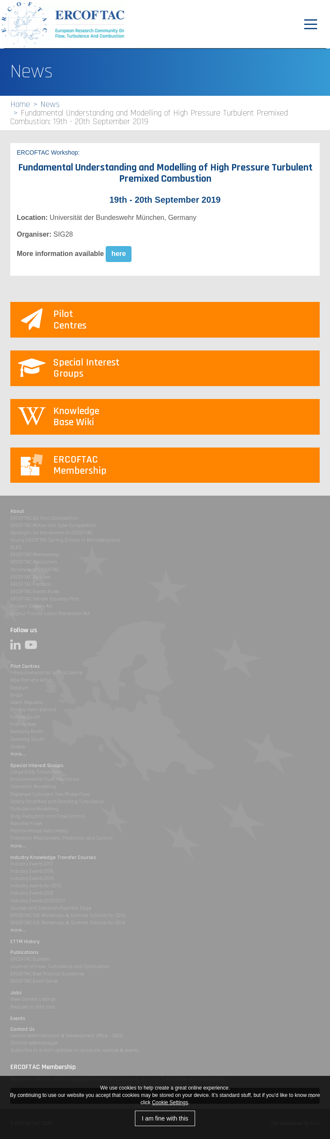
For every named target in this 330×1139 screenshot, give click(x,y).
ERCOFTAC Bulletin (30, 959)
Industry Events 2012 (31, 893)
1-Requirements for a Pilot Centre (46, 673)
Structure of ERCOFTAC (34, 569)
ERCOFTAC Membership (34, 554)
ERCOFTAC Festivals (30, 584)
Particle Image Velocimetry (39, 831)
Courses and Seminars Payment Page (50, 908)
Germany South (27, 739)
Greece (17, 746)
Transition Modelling (33, 786)
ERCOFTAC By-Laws (30, 577)
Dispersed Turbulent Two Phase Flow (49, 794)
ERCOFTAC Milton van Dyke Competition (53, 525)
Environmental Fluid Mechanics (44, 779)
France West (23, 724)
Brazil (16, 695)
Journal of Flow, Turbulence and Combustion (60, 966)
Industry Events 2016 (32, 871)
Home (20, 104)
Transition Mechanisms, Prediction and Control (61, 838)
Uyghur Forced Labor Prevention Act (50, 613)
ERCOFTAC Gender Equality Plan (44, 599)
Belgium (19, 688)
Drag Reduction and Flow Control (47, 816)
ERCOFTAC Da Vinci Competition (44, 518)
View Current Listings (32, 999)
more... (18, 754)
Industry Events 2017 (31, 864)
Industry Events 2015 (32, 878)
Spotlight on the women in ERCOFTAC (51, 533)
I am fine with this (165, 1118)
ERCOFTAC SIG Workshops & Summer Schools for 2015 (67, 915)
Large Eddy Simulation (35, 772)
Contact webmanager (34, 1043)
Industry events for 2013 (35, 886)
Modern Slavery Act (31, 606)
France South (25, 717)
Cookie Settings (170, 1102)
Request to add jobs (32, 1007)
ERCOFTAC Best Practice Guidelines (47, 974)
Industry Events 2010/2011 (37, 901)
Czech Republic (26, 702)
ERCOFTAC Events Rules (34, 591)
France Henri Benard (33, 710)
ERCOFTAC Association (33, 562)
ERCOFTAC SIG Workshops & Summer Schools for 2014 (67, 923)
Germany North (26, 731)
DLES (15, 547)
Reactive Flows (26, 823)
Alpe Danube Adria (31, 680)
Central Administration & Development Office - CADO (66, 1035)
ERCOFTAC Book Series (34, 981)
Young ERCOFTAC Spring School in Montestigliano (65, 540)
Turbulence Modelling (34, 809)
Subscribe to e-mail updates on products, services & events (74, 1050)
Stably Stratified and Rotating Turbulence (57, 801)
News (50, 104)
